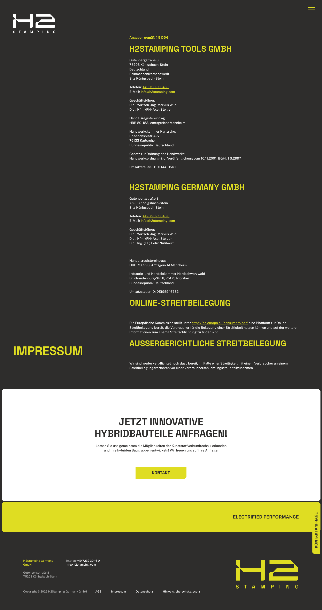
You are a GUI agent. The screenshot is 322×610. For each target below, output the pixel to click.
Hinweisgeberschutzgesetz (181, 591)
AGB (98, 591)
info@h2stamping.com (158, 92)
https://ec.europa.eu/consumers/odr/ (220, 323)
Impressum (118, 591)
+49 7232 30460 (156, 87)
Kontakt (161, 472)
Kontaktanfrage (316, 530)
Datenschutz (144, 591)
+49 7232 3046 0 (156, 216)
